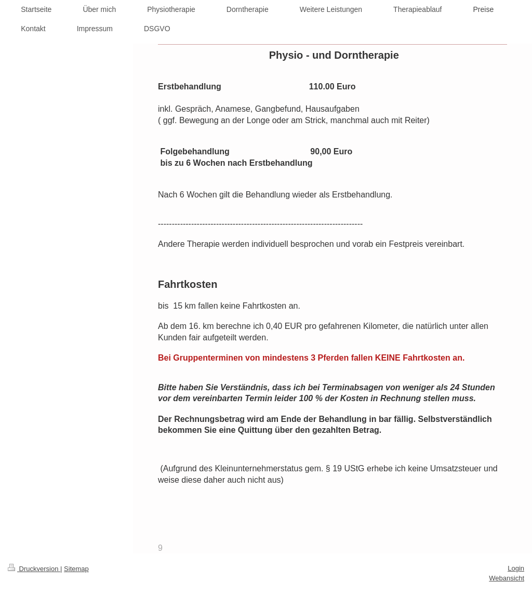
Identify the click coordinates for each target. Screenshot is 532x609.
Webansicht (506, 578)
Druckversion (34, 569)
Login (516, 568)
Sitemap (76, 569)
